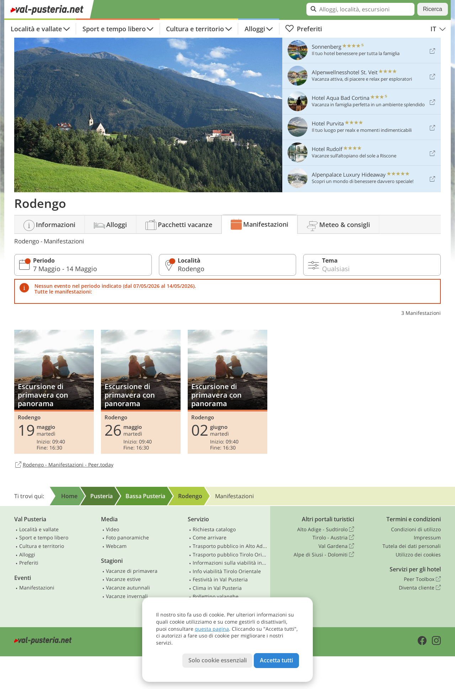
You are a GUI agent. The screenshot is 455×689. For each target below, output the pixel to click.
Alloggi (255, 29)
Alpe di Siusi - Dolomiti (324, 554)
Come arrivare (209, 537)
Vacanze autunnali (128, 587)
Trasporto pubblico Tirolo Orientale (230, 554)
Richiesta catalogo (214, 529)
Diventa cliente (420, 587)
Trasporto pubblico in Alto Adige (230, 546)
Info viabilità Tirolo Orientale (227, 571)
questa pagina (212, 628)
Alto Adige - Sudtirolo (325, 529)
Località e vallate (36, 29)
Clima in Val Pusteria (217, 588)
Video (112, 529)
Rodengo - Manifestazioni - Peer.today (63, 465)
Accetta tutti (276, 660)
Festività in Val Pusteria (220, 579)
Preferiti (303, 28)
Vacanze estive (123, 579)
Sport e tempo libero (114, 29)
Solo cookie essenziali (217, 660)
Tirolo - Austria (333, 537)
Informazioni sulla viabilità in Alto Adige (230, 562)
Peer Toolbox (422, 579)
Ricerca (432, 9)
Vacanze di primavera (131, 570)
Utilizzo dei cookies (418, 554)
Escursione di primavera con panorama (54, 391)
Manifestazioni (36, 587)
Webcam (116, 546)
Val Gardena (336, 546)
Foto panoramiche (127, 537)
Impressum (427, 537)
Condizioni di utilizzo (416, 529)
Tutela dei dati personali (411, 546)
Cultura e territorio (195, 29)
